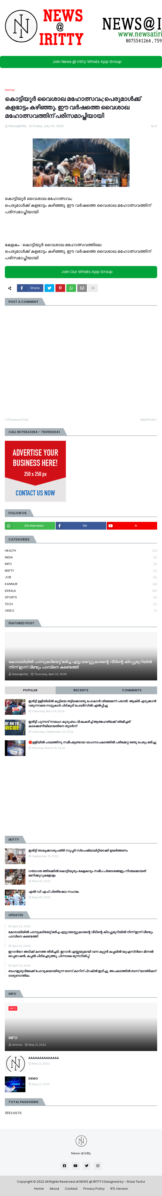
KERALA (81, 591)
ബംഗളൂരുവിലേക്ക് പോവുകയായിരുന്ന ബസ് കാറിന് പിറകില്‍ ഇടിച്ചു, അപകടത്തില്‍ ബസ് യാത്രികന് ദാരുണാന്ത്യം (82, 973)
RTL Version (119, 1188)
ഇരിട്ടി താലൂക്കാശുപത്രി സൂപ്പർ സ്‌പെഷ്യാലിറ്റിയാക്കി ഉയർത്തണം (78, 850)
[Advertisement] (81, 796)
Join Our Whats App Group (82, 272)
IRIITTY (81, 570)
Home (10, 90)
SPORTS (81, 597)
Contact (71, 1188)
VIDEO (81, 610)
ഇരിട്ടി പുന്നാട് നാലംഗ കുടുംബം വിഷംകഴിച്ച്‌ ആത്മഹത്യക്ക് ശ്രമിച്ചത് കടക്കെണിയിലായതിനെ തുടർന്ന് (79, 724)
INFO (81, 564)
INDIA (81, 557)
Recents (80, 690)
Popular (30, 690)
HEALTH (81, 550)
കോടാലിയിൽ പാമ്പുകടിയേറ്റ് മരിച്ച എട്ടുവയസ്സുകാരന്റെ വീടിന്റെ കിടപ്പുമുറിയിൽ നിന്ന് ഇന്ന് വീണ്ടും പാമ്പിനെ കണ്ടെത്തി (80, 664)
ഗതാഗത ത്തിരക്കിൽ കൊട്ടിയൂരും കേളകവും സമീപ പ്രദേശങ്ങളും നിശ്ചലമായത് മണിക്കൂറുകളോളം (87, 873)
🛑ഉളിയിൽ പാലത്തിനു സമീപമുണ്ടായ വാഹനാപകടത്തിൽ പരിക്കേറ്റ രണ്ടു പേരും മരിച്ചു (92, 742)
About (54, 1188)
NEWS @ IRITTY (90, 1181)
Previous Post (17, 419)
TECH (81, 604)
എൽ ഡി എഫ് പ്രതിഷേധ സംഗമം (53, 892)
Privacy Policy (94, 1188)
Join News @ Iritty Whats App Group (82, 61)
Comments (132, 690)
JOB (81, 577)
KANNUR (81, 584)
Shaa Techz (136, 1181)
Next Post (147, 419)
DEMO (33, 1078)
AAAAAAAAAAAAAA (43, 1058)
